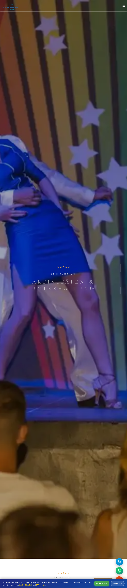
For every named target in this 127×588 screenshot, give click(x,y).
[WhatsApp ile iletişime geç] (119, 570)
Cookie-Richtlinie (25, 585)
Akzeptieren (101, 583)
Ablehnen (117, 583)
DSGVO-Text (40, 585)
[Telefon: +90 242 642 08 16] (119, 562)
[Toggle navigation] (123, 6)
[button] (121, 281)
